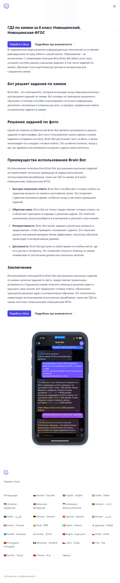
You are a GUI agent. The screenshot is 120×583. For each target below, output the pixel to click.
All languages (11, 495)
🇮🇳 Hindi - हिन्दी (40, 525)
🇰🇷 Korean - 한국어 (42, 534)
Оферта (66, 555)
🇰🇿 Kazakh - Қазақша (15, 534)
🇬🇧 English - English (72, 495)
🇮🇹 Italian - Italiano (72, 525)
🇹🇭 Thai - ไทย (98, 542)
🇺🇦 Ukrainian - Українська (11, 506)
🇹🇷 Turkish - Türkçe (13, 555)
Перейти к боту (19, 44)
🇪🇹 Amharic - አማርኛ (102, 504)
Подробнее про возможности (55, 44)
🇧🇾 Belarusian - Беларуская (41, 506)
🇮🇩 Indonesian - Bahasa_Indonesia (71, 506)
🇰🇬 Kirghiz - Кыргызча (73, 534)
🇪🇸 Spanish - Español (73, 516)
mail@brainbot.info (26, 576)
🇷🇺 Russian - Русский (44, 495)
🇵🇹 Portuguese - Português (12, 544)
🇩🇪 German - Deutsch (44, 516)
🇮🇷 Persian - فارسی (101, 516)
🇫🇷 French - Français (14, 525)
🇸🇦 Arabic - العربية (12, 516)
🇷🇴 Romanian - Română (45, 542)
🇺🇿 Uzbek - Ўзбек (100, 495)
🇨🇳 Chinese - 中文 (42, 555)
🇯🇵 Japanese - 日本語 (102, 525)
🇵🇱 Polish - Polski (100, 534)
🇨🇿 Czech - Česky (71, 542)
